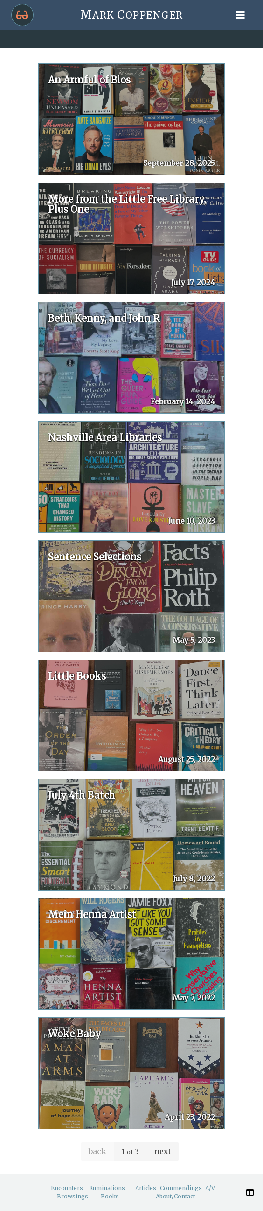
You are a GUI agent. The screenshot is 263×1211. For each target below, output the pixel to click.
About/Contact (175, 1196)
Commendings (181, 1187)
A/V (210, 1187)
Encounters (67, 1187)
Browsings (72, 1196)
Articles (145, 1187)
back (97, 1151)
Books (110, 1196)
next (162, 1151)
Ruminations (107, 1187)
